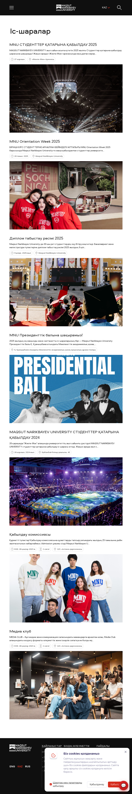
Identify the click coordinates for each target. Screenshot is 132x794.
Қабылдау (116, 784)
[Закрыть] (125, 752)
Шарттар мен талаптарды (67, 782)
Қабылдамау (97, 784)
